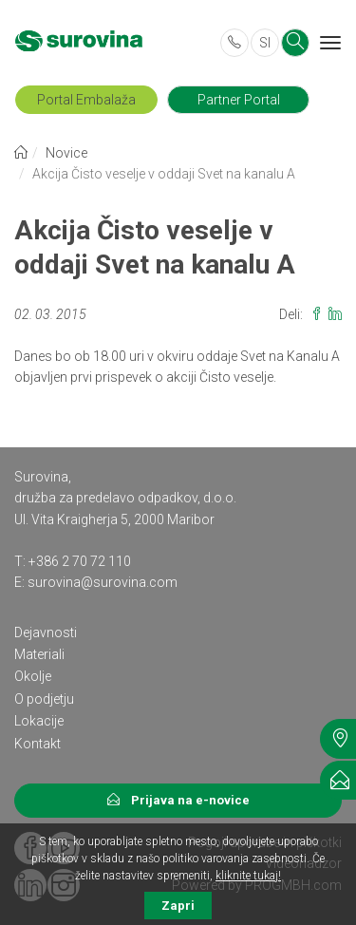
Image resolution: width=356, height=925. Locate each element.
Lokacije (39, 720)
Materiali (39, 654)
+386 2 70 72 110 (79, 561)
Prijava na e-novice (178, 800)
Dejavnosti (45, 632)
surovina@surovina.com (103, 582)
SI (265, 42)
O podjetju (44, 699)
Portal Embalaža (86, 99)
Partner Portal (238, 99)
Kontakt (37, 743)
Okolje (32, 676)
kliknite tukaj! (248, 875)
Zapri (178, 905)
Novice (66, 152)
